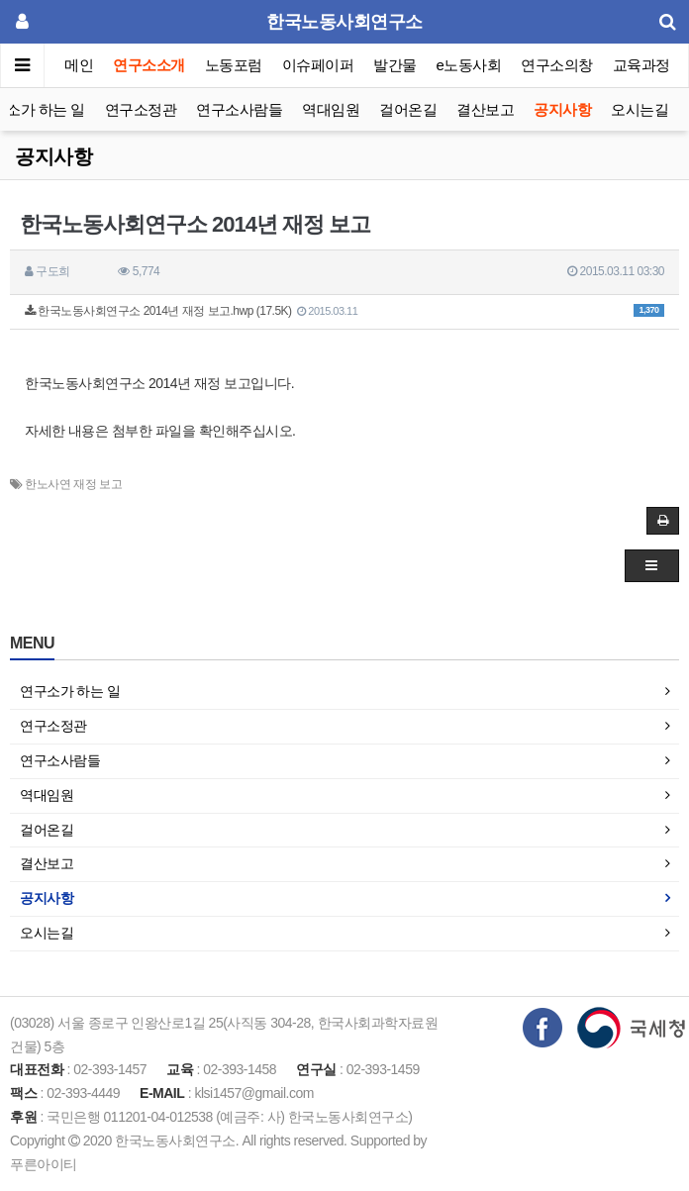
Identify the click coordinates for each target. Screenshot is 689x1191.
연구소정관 (141, 109)
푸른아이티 (43, 1164)
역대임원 (330, 109)
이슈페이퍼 (318, 64)
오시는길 (639, 109)
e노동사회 (469, 64)
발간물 (395, 64)
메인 (78, 64)
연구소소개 (149, 64)
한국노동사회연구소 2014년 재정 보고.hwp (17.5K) (344, 311)
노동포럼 (233, 64)
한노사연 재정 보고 (73, 484)
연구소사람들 (239, 109)
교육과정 (641, 64)
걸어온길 (408, 109)
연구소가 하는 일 (70, 691)
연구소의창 (557, 64)
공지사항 (562, 109)
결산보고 (485, 109)
